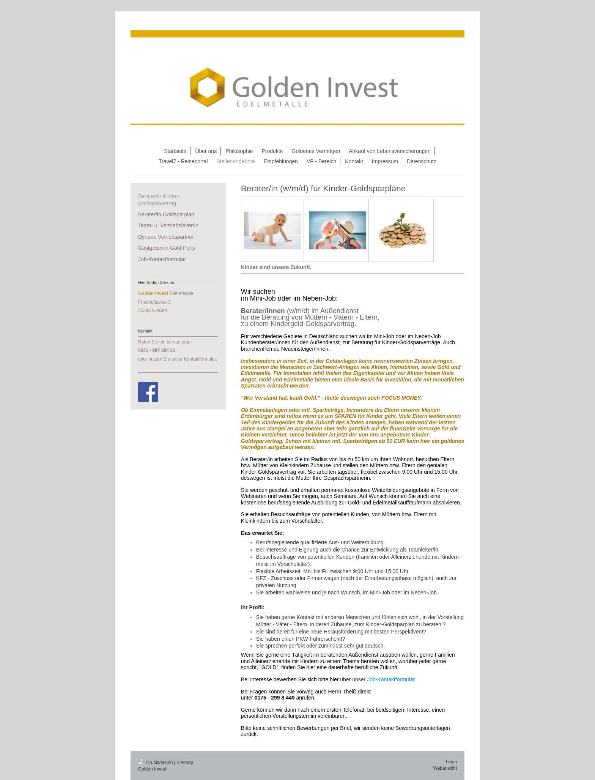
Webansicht (445, 768)
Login (451, 761)
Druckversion (156, 762)
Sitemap (184, 762)
